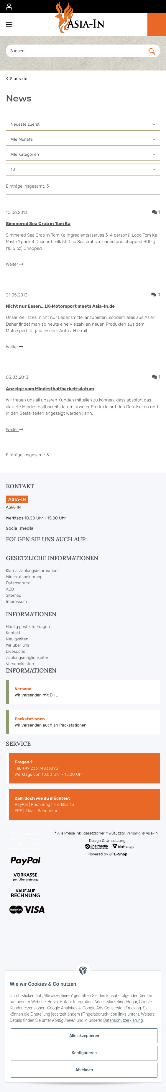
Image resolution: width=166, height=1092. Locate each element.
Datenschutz (18, 583)
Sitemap (13, 595)
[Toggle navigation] (6, 24)
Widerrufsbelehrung (24, 576)
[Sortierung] (83, 124)
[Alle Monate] (83, 139)
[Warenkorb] (156, 24)
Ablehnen (84, 1070)
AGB (10, 589)
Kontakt (13, 632)
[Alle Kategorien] (83, 154)
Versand (133, 833)
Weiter (14, 264)
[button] (9, 6)
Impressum (16, 601)
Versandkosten (20, 663)
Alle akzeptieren (84, 1035)
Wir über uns (17, 645)
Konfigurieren (84, 1052)
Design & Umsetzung (107, 840)
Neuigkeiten (17, 639)
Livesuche (15, 651)
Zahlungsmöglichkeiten (27, 657)
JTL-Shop (118, 854)
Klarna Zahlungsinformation (31, 570)
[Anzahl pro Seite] (83, 169)
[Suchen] (77, 51)
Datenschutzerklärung (123, 1020)
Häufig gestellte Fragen (28, 626)
